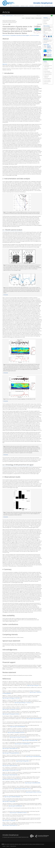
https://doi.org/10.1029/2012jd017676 (10, 825)
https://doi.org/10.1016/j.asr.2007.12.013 (22, 788)
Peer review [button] (31, 5)
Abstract (45, 62)
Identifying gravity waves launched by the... (49, 50)
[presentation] (30, 526)
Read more (46, 32)
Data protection (13, 846)
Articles (4, 15)
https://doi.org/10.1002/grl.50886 (9, 801)
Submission (22, 5)
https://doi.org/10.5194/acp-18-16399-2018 (18, 737)
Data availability (47, 71)
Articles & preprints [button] (15, 5)
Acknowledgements (47, 78)
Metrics (33, 18)
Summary (46, 69)
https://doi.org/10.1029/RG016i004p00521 (12, 796)
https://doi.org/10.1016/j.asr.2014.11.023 (10, 770)
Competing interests (48, 74)
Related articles (38, 18)
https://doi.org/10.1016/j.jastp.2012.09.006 (11, 714)
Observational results (48, 68)
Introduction (46, 63)
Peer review (28, 18)
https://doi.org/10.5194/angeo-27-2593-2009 (11, 698)
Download (6, 294)
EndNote (45, 23)
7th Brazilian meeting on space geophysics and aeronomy (48, 41)
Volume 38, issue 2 (9, 15)
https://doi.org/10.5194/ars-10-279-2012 (33, 792)
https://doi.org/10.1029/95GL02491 (15, 805)
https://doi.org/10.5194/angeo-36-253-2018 (16, 732)
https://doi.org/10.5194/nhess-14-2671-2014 (11, 779)
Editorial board (37, 5)
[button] (37, 15)
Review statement (47, 81)
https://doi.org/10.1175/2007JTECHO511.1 (23, 743)
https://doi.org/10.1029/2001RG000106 (17, 726)
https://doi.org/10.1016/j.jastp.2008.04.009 (11, 753)
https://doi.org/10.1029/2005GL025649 (33, 756)
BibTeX (45, 21)
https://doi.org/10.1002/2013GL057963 (10, 765)
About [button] (42, 5)
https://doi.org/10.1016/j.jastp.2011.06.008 (11, 709)
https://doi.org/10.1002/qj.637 (33, 685)
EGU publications (48, 5)
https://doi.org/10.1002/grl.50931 (22, 761)
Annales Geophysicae (42, 3)
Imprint (7, 846)
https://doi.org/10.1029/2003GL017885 (29, 740)
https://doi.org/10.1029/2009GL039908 (32, 782)
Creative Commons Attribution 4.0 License (36, 844)
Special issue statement (46, 76)
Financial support (47, 80)
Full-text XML (46, 20)
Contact (4, 846)
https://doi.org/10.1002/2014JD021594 (10, 748)
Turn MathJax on (48, 59)
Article (23, 18)
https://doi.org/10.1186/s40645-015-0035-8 (18, 812)
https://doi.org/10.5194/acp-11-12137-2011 (23, 702)
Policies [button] (26, 5)
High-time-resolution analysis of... (49, 46)
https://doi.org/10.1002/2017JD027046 (10, 774)
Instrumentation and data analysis (48, 66)
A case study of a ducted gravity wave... (49, 55)
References (46, 83)
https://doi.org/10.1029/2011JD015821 (34, 718)
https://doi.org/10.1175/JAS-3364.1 (9, 820)
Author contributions (48, 72)
